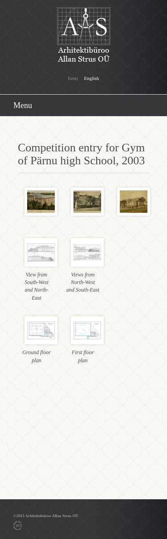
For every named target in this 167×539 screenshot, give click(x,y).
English (91, 78)
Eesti (73, 78)
